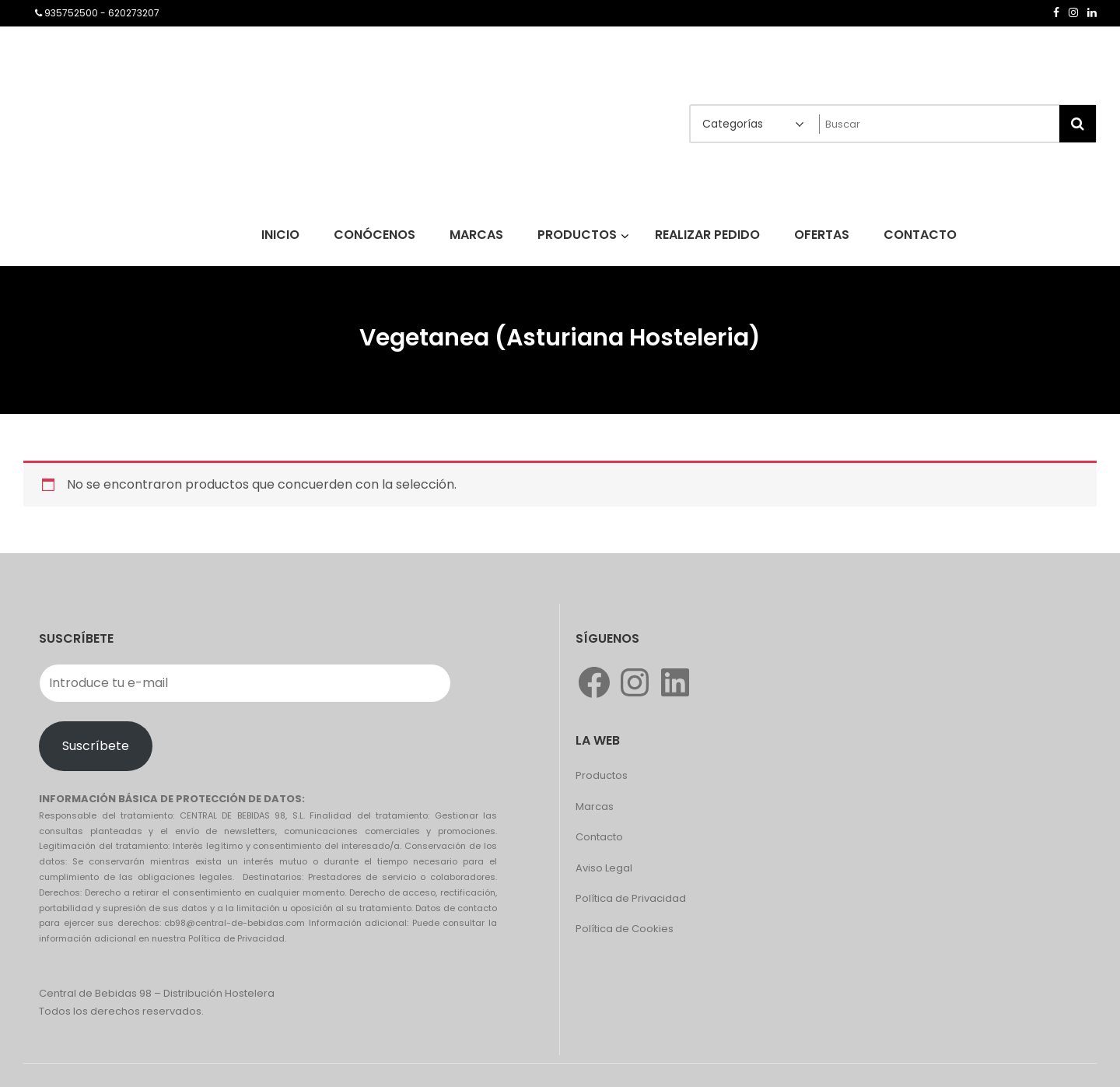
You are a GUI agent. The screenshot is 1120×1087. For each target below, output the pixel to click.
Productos (602, 775)
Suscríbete (95, 746)
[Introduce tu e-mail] (245, 683)
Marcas (595, 806)
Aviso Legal (604, 868)
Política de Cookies (625, 928)
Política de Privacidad (631, 898)
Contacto (599, 836)
